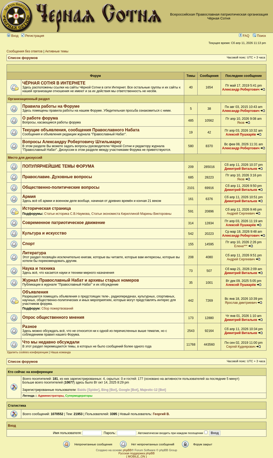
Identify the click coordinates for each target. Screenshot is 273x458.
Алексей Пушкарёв (241, 134)
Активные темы (56, 51)
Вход (12, 36)
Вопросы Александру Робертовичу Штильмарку (71, 142)
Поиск (259, 36)
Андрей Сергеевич (241, 213)
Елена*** (240, 246)
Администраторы (51, 395)
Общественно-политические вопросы (61, 187)
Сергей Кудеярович (240, 347)
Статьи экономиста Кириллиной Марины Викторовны (131, 214)
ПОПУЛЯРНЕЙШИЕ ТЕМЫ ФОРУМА (58, 166)
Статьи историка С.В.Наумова (66, 214)
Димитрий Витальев (240, 169)
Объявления (35, 292)
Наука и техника (38, 268)
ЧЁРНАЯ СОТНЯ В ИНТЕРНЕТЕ (53, 83)
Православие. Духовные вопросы (57, 177)
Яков (240, 123)
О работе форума (40, 118)
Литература (34, 253)
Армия (29, 196)
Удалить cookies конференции (27, 352)
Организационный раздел (29, 99)
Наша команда (60, 352)
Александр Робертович (240, 89)
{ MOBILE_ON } (136, 456)
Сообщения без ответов (25, 51)
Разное (29, 326)
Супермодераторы (78, 395)
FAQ (244, 36)
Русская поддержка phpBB (137, 453)
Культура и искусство (44, 233)
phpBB (127, 450)
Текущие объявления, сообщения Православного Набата (81, 130)
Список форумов (23, 58)
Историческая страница (46, 208)
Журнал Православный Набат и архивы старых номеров (80, 280)
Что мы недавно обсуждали (50, 342)
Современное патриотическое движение (63, 222)
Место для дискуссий (25, 158)
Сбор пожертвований (57, 308)
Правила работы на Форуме (51, 106)
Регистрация (32, 36)
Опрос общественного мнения (53, 317)
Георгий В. (161, 414)
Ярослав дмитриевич (241, 303)
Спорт (28, 243)
